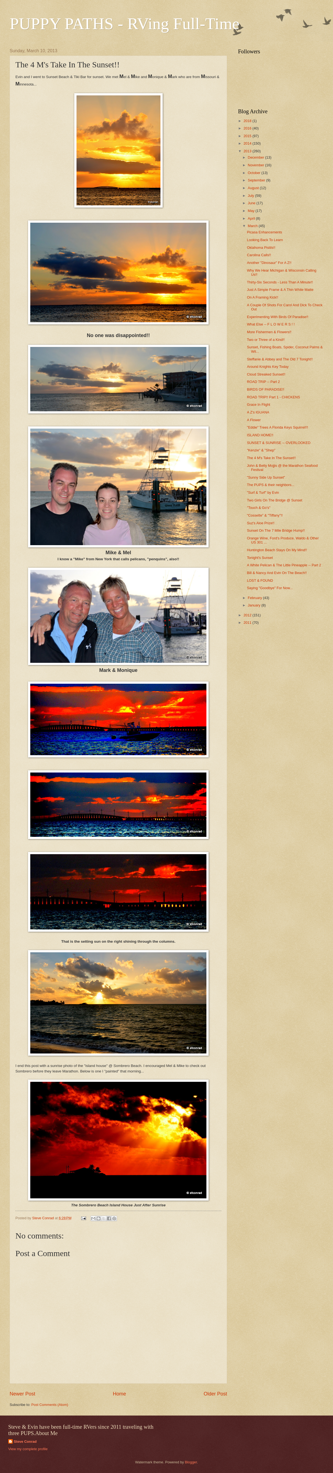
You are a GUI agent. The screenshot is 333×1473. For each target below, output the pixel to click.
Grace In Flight (258, 404)
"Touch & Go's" (258, 508)
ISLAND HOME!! (260, 435)
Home (119, 1394)
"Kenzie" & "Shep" (261, 450)
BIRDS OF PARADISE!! (265, 389)
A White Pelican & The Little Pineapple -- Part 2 (284, 565)
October (254, 173)
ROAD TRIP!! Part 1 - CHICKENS (273, 397)
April (252, 218)
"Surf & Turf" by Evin (263, 492)
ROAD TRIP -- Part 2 (263, 382)
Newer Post (22, 1394)
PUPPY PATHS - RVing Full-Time (124, 24)
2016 (248, 128)
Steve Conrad (25, 1441)
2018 (248, 121)
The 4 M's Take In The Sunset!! (271, 458)
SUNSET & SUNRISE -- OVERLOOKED (278, 443)
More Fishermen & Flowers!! (269, 332)
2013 (248, 151)
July (251, 196)
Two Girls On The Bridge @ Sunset (274, 500)
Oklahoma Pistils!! (261, 248)
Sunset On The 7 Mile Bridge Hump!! (276, 530)
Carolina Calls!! (259, 255)
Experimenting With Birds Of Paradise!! (277, 317)
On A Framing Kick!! (262, 297)
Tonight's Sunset (260, 558)
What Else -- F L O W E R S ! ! (270, 324)
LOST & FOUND (260, 580)
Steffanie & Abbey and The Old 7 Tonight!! (280, 359)
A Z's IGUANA (258, 412)
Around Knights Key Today (268, 367)
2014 (248, 143)
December (256, 157)
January (254, 605)
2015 (248, 136)
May (251, 211)
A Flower (254, 420)
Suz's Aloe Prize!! (260, 523)
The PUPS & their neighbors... (270, 485)
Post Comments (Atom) (49, 1405)
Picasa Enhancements (264, 232)
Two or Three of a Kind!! (266, 340)
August (254, 188)
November (256, 165)
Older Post (215, 1394)
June (252, 203)
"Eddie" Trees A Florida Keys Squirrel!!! (277, 427)
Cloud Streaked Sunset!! (266, 374)
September (257, 180)
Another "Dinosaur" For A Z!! (269, 263)
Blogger (191, 1462)
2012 (248, 615)
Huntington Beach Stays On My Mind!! (277, 550)
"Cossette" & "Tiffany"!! (265, 515)
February (255, 598)
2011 (248, 622)
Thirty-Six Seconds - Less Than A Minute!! (280, 282)
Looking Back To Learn (265, 240)
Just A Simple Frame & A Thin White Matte (280, 290)
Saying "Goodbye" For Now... (270, 588)
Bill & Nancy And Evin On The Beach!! (277, 573)
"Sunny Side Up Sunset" (266, 477)
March (253, 226)
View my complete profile (28, 1449)
